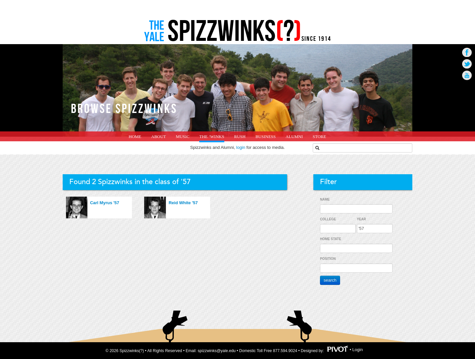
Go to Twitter (467, 64)
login (240, 147)
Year (361, 219)
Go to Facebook (467, 52)
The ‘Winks (211, 136)
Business (265, 136)
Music (182, 136)
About (158, 136)
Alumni (294, 136)
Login (357, 349)
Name (325, 199)
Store (319, 136)
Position (328, 259)
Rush (240, 136)
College (328, 219)
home (135, 136)
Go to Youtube (467, 75)
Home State (330, 239)
